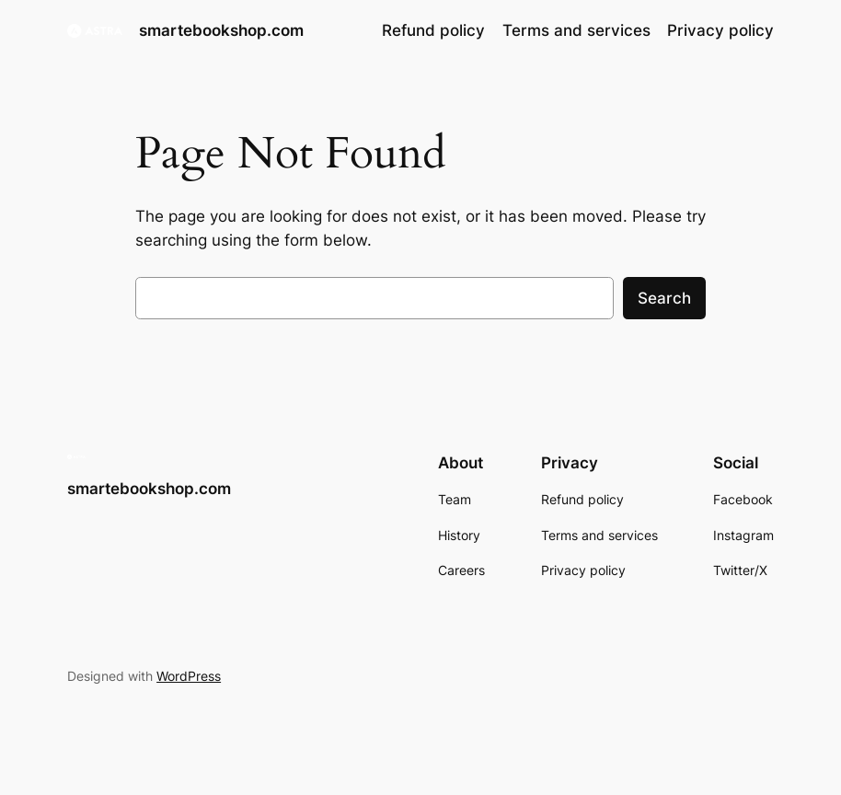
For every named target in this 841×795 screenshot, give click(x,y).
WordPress (188, 676)
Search (664, 298)
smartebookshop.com (221, 30)
